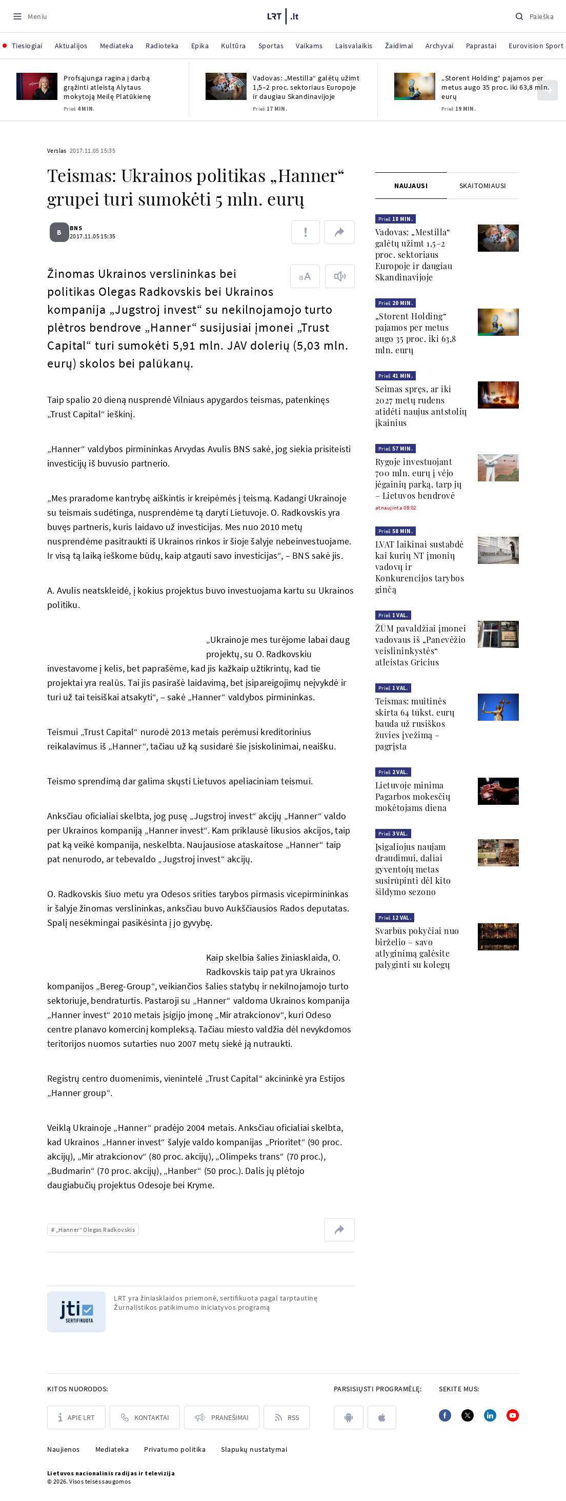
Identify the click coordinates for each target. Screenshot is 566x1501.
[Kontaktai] (145, 1417)
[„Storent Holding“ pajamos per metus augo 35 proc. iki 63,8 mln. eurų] (414, 86)
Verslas (57, 150)
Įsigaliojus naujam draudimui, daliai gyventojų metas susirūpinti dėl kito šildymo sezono (413, 869)
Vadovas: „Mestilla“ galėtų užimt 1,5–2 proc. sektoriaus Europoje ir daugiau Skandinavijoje (306, 87)
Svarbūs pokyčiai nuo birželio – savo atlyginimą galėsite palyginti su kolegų (417, 947)
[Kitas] (547, 90)
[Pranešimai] (221, 1417)
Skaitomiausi (483, 185)
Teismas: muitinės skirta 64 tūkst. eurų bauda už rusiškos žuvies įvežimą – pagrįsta (415, 724)
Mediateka (112, 1449)
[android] (348, 1417)
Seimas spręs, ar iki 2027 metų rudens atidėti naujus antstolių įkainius (421, 405)
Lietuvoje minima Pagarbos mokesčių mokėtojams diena (413, 796)
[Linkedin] (490, 1415)
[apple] (382, 1417)
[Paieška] (534, 16)
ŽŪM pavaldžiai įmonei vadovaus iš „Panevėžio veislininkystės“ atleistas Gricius (421, 645)
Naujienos (63, 1449)
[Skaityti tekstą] (340, 276)
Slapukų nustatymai (254, 1449)
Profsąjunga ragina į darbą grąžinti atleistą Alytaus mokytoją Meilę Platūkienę (107, 87)
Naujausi (411, 185)
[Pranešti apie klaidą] (305, 232)
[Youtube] (513, 1415)
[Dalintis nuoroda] (339, 232)
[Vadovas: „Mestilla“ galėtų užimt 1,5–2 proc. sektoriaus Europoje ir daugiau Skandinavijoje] (226, 86)
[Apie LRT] (76, 1417)
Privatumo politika (175, 1449)
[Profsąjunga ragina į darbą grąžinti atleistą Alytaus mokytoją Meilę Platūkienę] (36, 86)
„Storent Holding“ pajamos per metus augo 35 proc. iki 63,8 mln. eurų (495, 87)
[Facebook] (445, 1415)
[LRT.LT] (283, 15)
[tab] (411, 185)
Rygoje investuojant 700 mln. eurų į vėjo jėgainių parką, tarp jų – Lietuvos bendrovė (418, 478)
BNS (82, 228)
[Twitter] (467, 1415)
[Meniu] (30, 16)
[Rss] (287, 1417)
